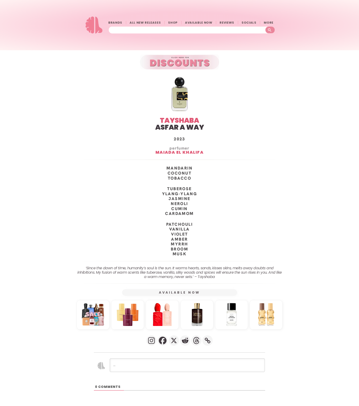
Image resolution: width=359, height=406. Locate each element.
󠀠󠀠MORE (270, 22)
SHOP (173, 22)
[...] (187, 365)
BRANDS (115, 22)
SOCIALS (249, 22)
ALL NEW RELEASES (145, 22)
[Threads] (196, 340)
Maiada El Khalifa (179, 152)
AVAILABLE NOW (198, 22)
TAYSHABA (179, 120)
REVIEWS (227, 22)
